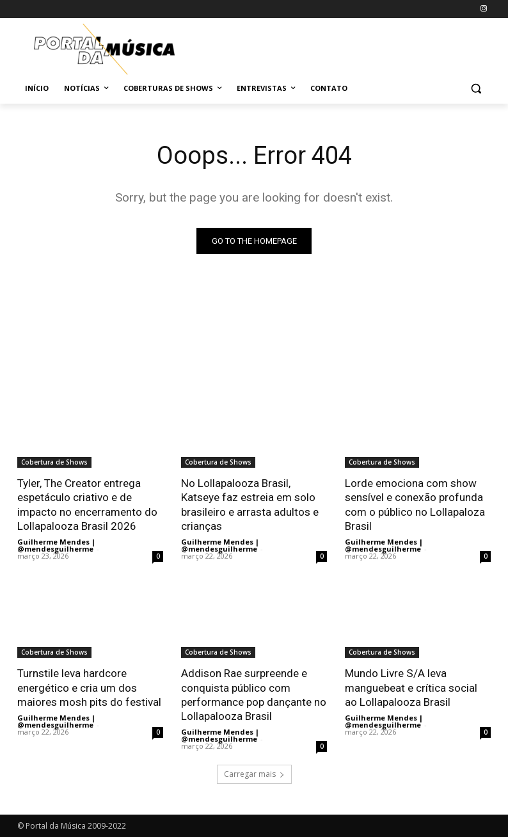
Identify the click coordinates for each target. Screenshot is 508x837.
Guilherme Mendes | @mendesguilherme (56, 544)
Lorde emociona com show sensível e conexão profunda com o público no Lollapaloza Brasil (415, 504)
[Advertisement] (341, 47)
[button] (476, 89)
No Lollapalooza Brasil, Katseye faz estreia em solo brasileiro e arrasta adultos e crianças (250, 504)
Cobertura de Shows (54, 462)
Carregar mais (254, 773)
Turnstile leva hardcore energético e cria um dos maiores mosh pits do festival (89, 686)
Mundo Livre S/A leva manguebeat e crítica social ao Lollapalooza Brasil (411, 686)
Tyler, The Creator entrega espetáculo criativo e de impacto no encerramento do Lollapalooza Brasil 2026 (87, 504)
